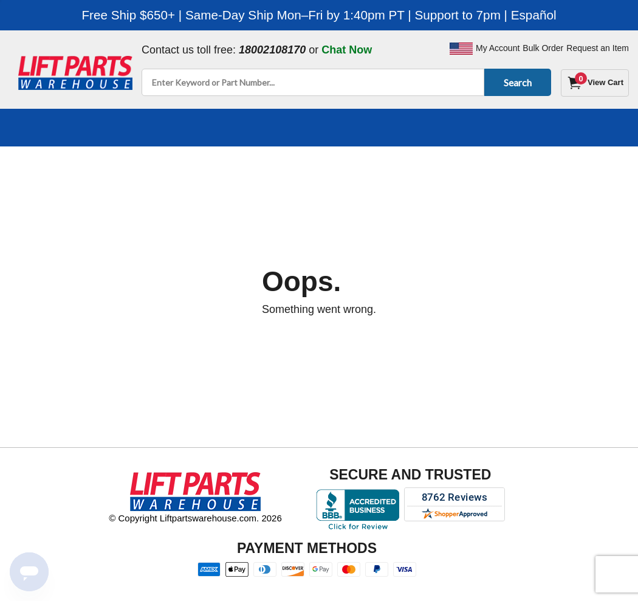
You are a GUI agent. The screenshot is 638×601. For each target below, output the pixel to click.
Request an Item (597, 48)
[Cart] (595, 83)
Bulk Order (543, 48)
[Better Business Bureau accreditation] (357, 509)
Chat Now (346, 50)
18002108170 (272, 50)
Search (515, 82)
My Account (498, 48)
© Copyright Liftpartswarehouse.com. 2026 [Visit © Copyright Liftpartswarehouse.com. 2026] (195, 518)
